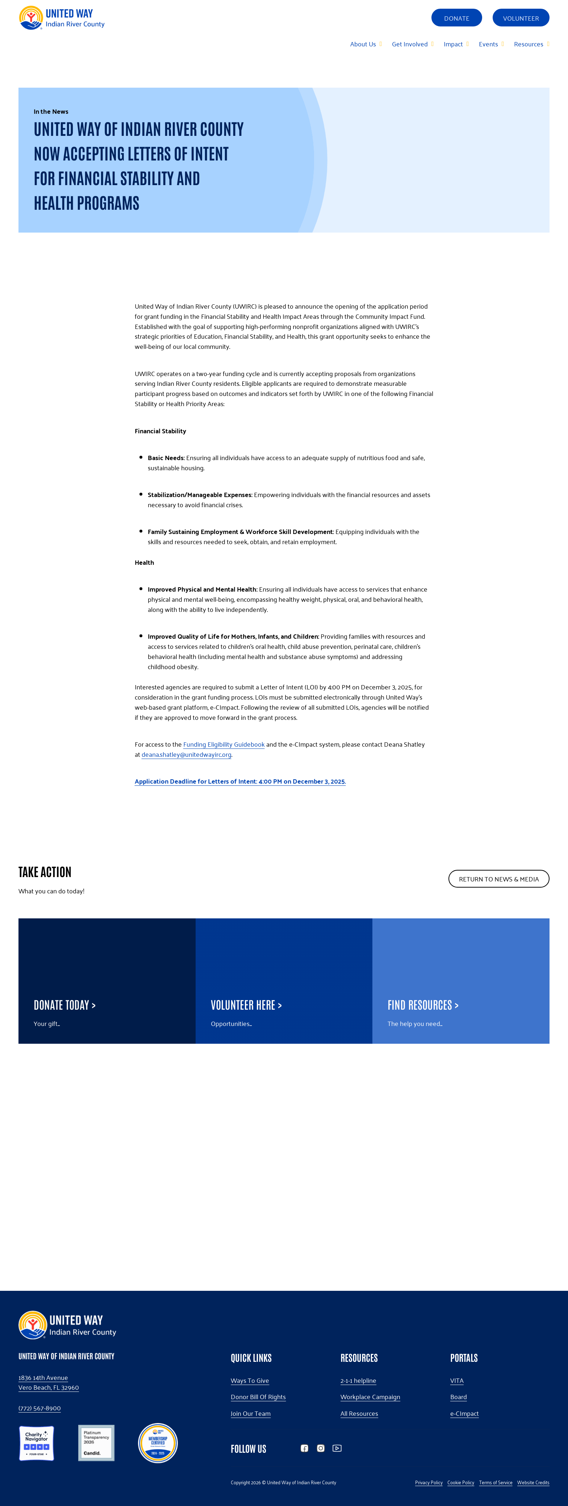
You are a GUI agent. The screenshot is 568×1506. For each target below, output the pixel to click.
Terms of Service (496, 1482)
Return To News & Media (499, 1096)
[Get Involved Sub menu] (432, 43)
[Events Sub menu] (502, 43)
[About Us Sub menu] (380, 43)
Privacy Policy (429, 1482)
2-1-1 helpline (358, 1380)
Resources (528, 43)
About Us (363, 43)
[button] (36, 1442)
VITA (457, 1380)
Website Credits (533, 1482)
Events (488, 43)
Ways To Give (250, 1380)
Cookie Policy (460, 1482)
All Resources (359, 1413)
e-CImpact (464, 1413)
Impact (453, 43)
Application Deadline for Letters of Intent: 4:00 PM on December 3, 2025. (240, 999)
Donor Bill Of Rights (258, 1397)
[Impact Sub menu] (467, 43)
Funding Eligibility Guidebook (224, 962)
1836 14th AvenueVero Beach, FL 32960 (48, 1382)
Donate (456, 18)
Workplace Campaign (370, 1397)
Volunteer (521, 18)
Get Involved (410, 43)
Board (458, 1397)
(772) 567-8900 (39, 1408)
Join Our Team (251, 1413)
